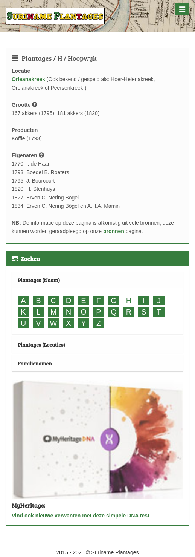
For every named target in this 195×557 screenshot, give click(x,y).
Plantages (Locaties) (41, 344)
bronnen (113, 231)
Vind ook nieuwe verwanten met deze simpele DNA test (80, 516)
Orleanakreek (28, 79)
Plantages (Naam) (39, 280)
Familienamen (35, 363)
